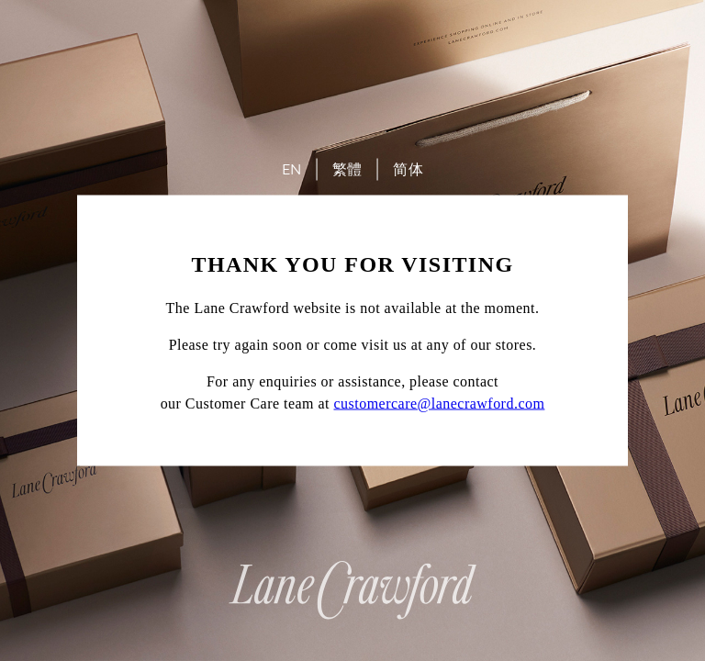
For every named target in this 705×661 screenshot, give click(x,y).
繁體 (347, 169)
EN (292, 169)
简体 (408, 169)
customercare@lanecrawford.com (439, 403)
